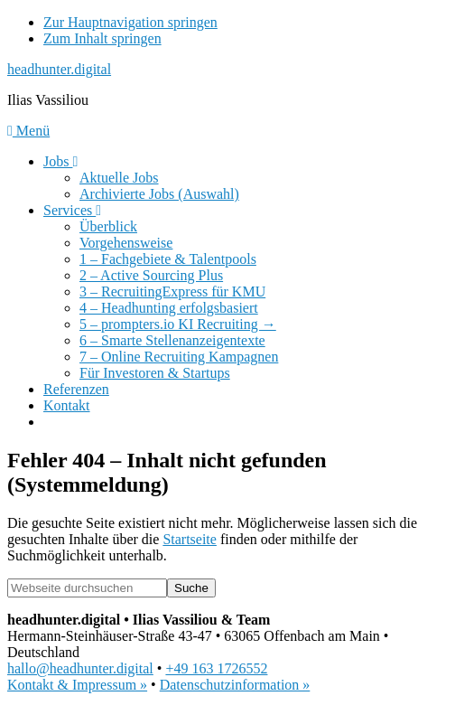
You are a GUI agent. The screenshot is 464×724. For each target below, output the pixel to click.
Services (72, 210)
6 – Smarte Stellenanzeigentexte (172, 340)
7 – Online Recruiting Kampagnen (178, 356)
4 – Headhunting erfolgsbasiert (168, 307)
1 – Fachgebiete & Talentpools (167, 259)
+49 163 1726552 (216, 668)
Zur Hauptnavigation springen (130, 22)
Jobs (60, 161)
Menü (28, 130)
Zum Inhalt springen (102, 38)
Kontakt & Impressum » (77, 684)
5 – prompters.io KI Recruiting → (177, 324)
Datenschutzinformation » (235, 684)
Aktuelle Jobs (119, 177)
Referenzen (76, 389)
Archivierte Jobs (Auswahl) (159, 194)
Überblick (108, 226)
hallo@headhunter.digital (80, 668)
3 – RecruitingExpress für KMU (172, 291)
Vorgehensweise (125, 242)
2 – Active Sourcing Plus (151, 275)
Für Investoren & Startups (154, 373)
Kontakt (66, 405)
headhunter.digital (59, 69)
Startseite (189, 539)
